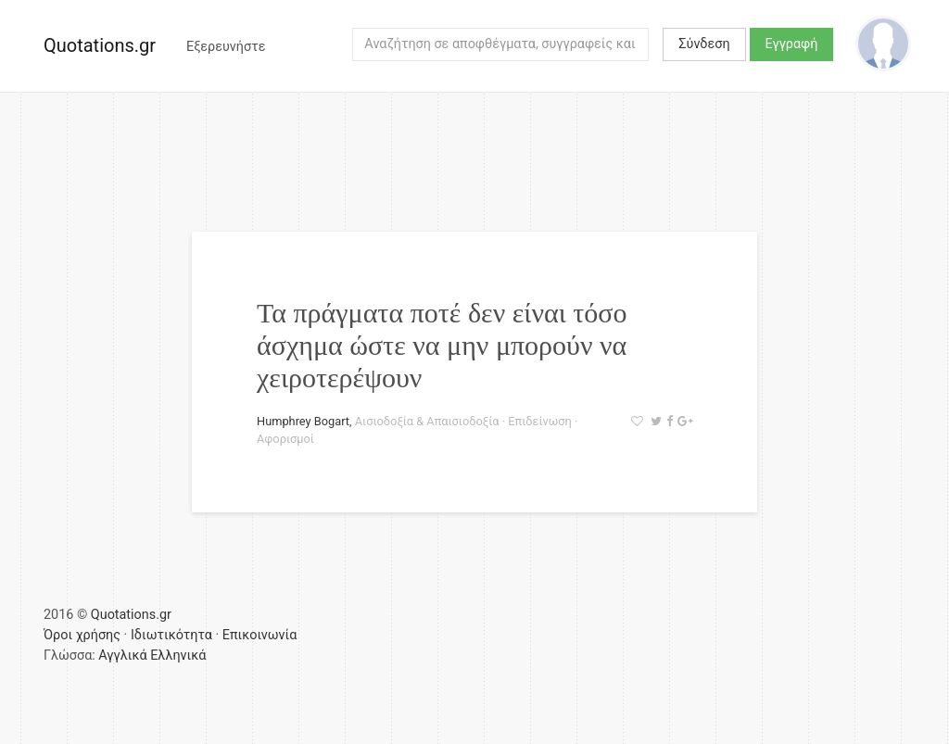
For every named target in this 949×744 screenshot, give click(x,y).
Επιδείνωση (540, 421)
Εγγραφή (792, 44)
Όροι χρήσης (82, 635)
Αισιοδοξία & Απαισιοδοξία (427, 421)
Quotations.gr (100, 45)
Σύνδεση (703, 44)
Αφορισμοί (285, 439)
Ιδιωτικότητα (171, 635)
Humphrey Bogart (303, 421)
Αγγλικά (122, 655)
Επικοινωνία (259, 635)
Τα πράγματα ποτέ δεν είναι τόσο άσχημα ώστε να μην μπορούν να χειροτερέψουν (442, 345)
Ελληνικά (178, 655)
